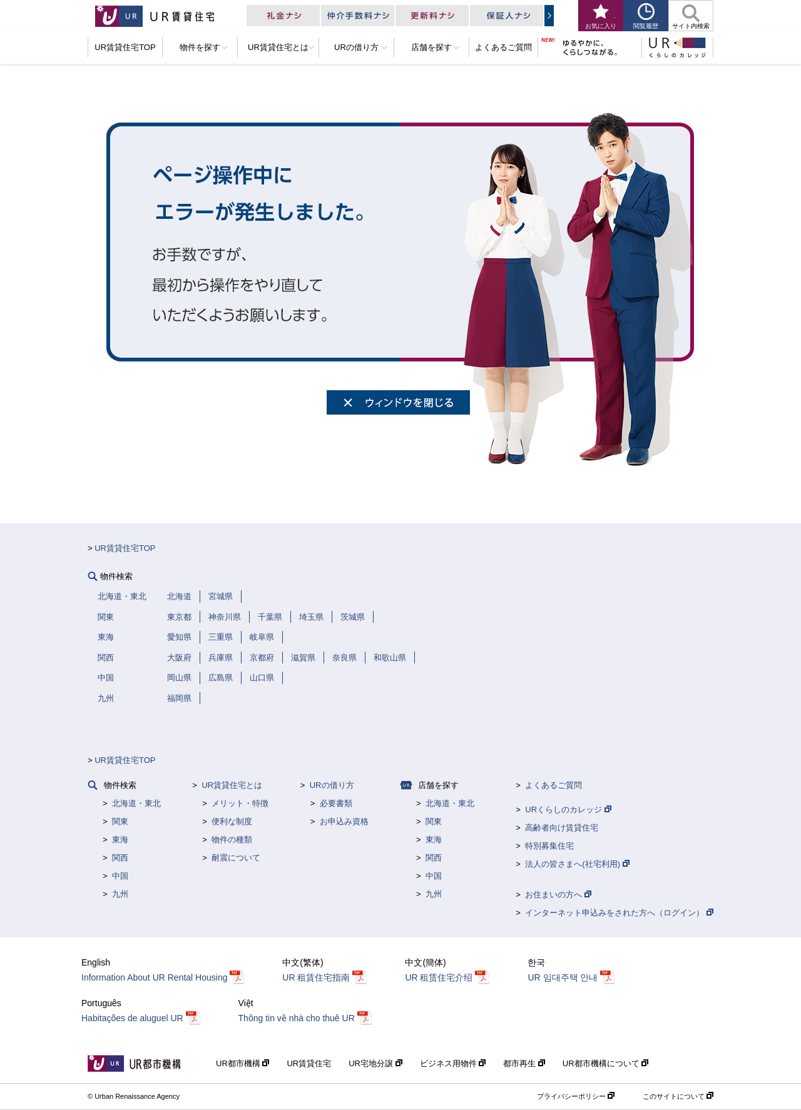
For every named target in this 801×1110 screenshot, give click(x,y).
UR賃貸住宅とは (232, 785)
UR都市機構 (242, 1063)
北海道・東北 (136, 803)
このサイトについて (678, 1096)
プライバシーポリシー (576, 1096)
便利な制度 (232, 821)
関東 (120, 821)
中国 (120, 875)
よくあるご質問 (553, 785)
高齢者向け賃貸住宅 (561, 827)
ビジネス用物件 (453, 1063)
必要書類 (336, 803)
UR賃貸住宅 (309, 1063)
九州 (120, 894)
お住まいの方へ (558, 894)
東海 (120, 839)
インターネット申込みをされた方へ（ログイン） (619, 912)
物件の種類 (232, 839)
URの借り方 (332, 785)
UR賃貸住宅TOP (124, 548)
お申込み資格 (344, 821)
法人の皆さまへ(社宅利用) (577, 864)
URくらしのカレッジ (568, 809)
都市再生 (524, 1063)
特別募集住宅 (549, 845)
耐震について (236, 857)
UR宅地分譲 (375, 1063)
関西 (120, 857)
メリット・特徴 (240, 803)
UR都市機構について (605, 1063)
